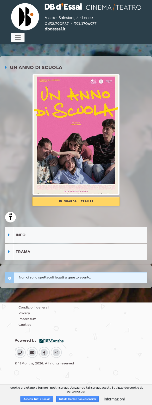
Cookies (25, 325)
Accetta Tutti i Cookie (36, 399)
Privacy (24, 313)
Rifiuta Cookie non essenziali (77, 399)
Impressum (27, 319)
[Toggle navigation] (18, 37)
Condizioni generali (34, 307)
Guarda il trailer (76, 201)
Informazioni (114, 399)
